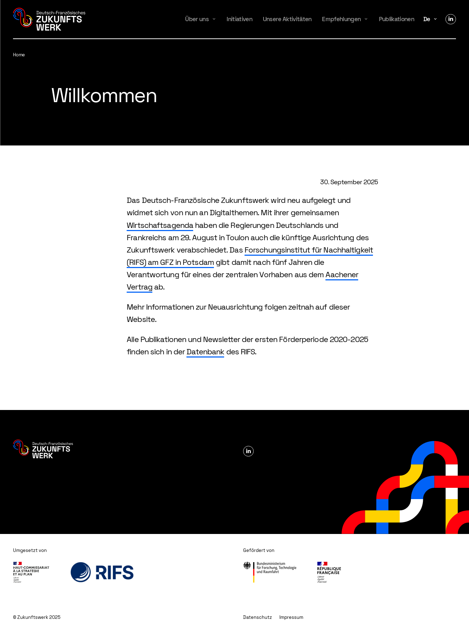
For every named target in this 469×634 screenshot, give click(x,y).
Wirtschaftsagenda (160, 225)
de (426, 19)
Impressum (291, 617)
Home (19, 55)
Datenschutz (257, 617)
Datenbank (205, 351)
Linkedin (450, 19)
